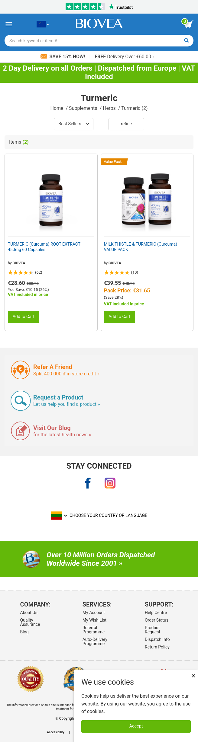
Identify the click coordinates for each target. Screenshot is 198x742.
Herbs (110, 108)
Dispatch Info (157, 639)
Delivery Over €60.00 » (124, 56)
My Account (94, 612)
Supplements (83, 108)
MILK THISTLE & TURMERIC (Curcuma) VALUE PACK (140, 247)
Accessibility (55, 732)
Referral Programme (94, 629)
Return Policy (157, 647)
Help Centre (156, 612)
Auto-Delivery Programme (95, 641)
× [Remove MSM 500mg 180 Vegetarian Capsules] (193, 676)
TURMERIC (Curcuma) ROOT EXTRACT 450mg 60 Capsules (44, 247)
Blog (24, 631)
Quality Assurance (30, 622)
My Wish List (94, 620)
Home (57, 108)
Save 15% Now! (63, 56)
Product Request (152, 629)
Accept (136, 726)
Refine (126, 123)
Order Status (156, 620)
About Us (28, 612)
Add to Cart (23, 316)
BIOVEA (18, 263)
